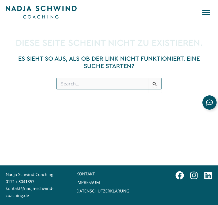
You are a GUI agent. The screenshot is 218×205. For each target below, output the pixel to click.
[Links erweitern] (209, 102)
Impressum (88, 182)
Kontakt (85, 174)
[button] (206, 12)
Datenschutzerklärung (102, 191)
